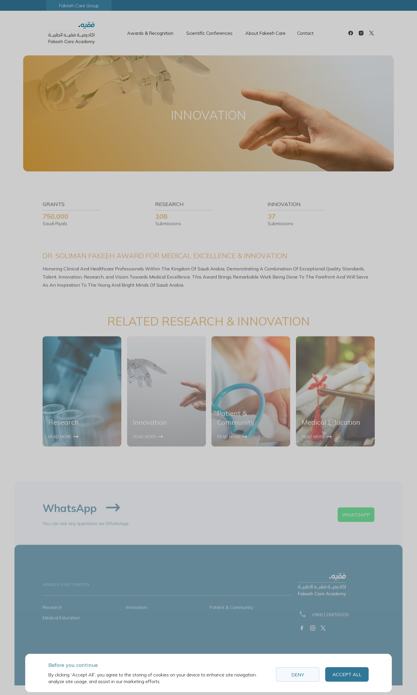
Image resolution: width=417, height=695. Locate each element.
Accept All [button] (346, 674)
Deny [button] (297, 675)
